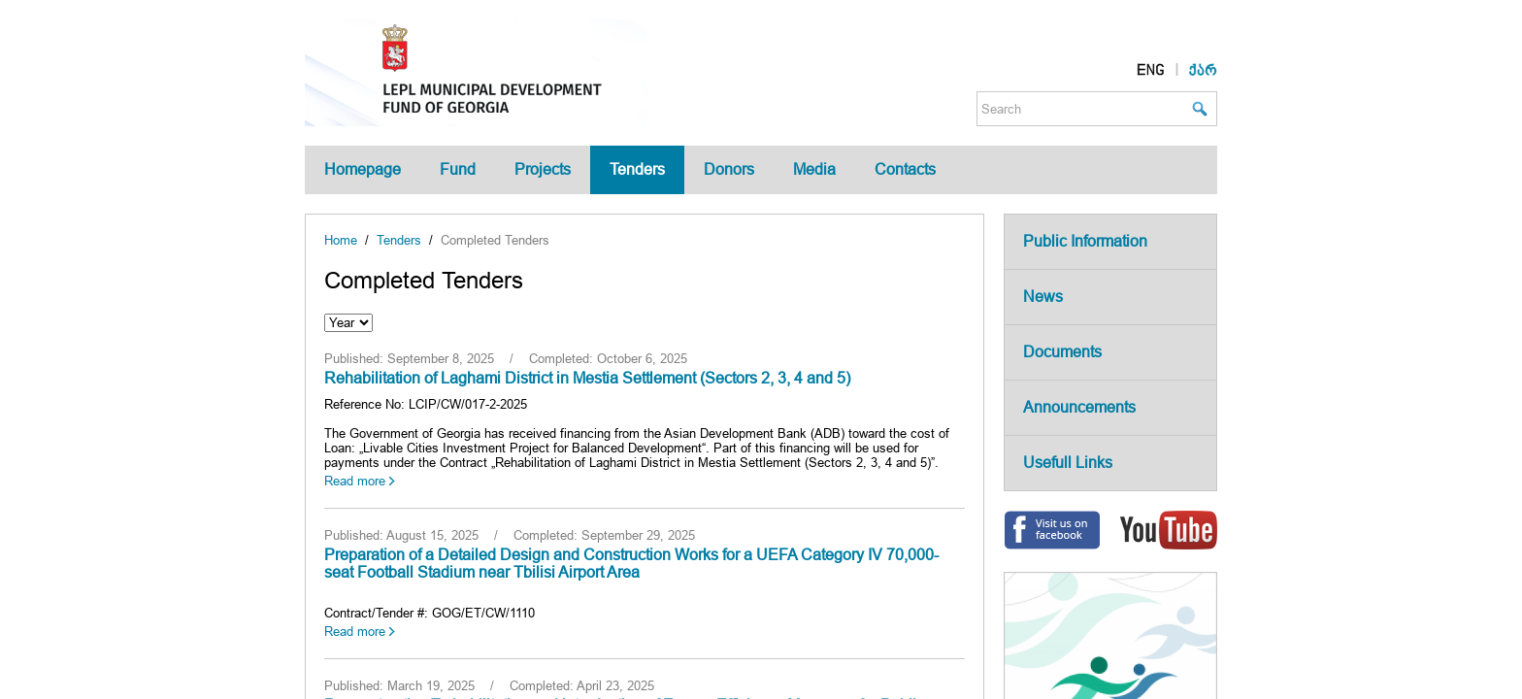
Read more (354, 481)
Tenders (637, 169)
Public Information (1085, 241)
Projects (542, 169)
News (1043, 296)
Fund (458, 169)
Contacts (905, 169)
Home (340, 240)
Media (814, 169)
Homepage (362, 169)
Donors (729, 169)
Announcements (1079, 407)
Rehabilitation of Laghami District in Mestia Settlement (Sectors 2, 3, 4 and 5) (587, 378)
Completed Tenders (495, 240)
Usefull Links (1067, 462)
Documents (1062, 352)
